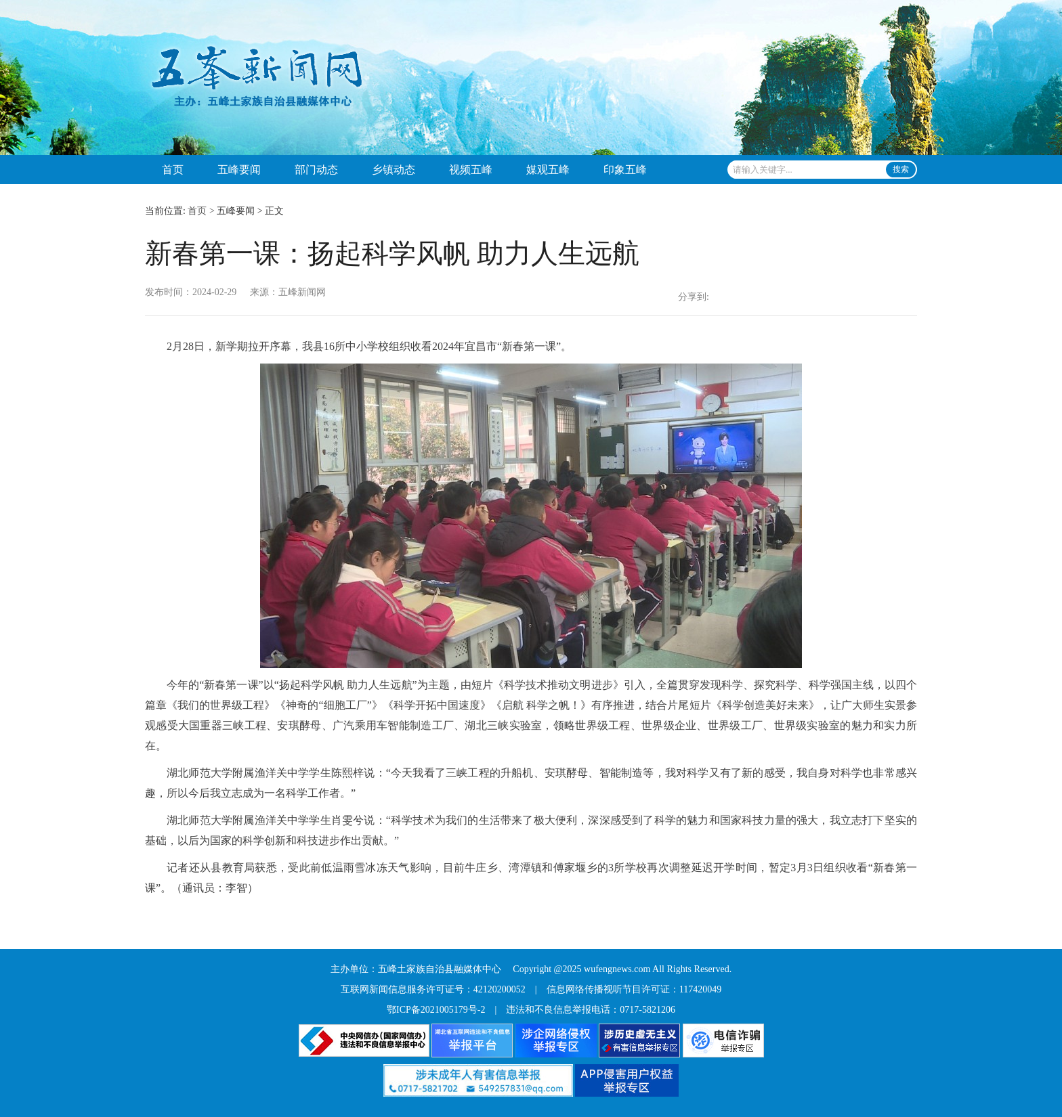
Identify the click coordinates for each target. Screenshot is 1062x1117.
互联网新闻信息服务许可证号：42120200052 (433, 989)
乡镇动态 (393, 169)
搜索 (901, 169)
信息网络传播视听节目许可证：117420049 (634, 989)
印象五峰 (625, 169)
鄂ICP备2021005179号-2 (436, 1010)
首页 (173, 169)
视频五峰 (470, 169)
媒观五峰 (548, 169)
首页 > (201, 211)
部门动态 (316, 169)
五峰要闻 (239, 169)
